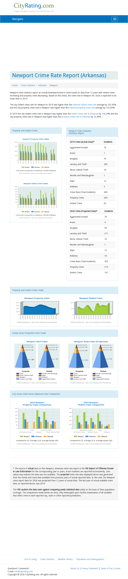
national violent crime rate (84, 104)
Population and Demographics (90, 559)
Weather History (65, 559)
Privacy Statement (89, 568)
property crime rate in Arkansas (76, 117)
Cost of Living (30, 559)
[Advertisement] (64, 47)
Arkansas (42, 85)
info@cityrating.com (23, 571)
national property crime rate (82, 107)
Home (15, 85)
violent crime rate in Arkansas (84, 114)
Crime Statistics (28, 85)
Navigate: (18, 19)
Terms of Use (107, 568)
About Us (74, 568)
